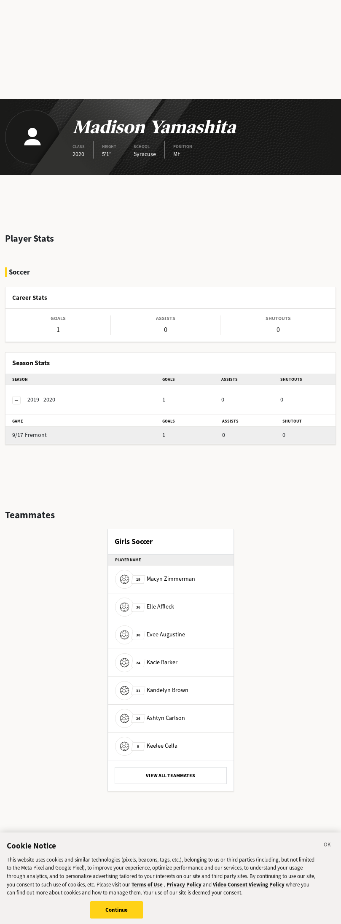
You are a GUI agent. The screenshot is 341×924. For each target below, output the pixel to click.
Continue (116, 915)
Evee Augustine (150, 634)
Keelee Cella (146, 746)
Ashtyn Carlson (150, 718)
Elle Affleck (144, 607)
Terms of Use (147, 889)
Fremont (29, 435)
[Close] (327, 851)
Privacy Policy (183, 889)
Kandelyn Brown (151, 690)
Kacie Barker (146, 662)
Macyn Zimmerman (155, 579)
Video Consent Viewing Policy (249, 889)
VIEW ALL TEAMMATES (170, 775)
